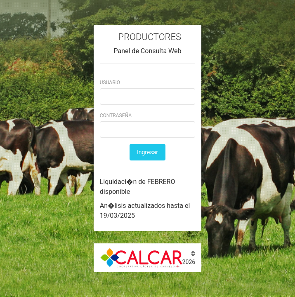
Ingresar (147, 152)
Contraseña (116, 115)
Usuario (110, 82)
